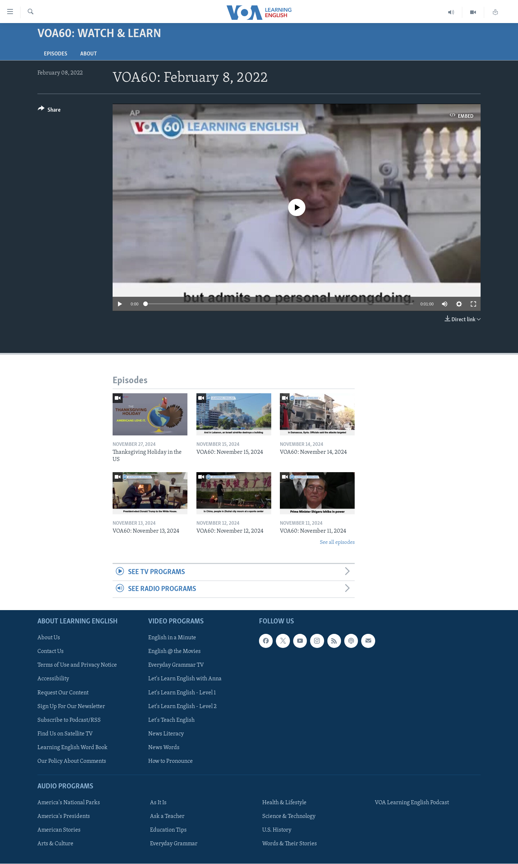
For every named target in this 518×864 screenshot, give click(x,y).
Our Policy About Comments (71, 761)
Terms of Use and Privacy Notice (77, 665)
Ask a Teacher (167, 817)
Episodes (55, 54)
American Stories (59, 830)
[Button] (49, 111)
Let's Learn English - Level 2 (182, 706)
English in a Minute (172, 638)
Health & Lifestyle (284, 803)
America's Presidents (63, 817)
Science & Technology (288, 817)
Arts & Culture (55, 844)
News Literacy (166, 734)
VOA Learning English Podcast (412, 803)
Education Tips (168, 830)
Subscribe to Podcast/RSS (69, 720)
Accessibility (53, 679)
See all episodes (337, 542)
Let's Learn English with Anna (185, 679)
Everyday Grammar (173, 844)
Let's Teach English (171, 720)
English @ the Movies (174, 652)
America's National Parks (68, 803)
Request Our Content (62, 693)
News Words (164, 748)
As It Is (158, 803)
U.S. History (276, 830)
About (88, 54)
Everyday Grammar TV (176, 665)
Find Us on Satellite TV (65, 734)
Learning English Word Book (72, 748)
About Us (48, 638)
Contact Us (50, 652)
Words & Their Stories (289, 844)
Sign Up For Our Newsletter (71, 706)
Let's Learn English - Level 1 (182, 693)
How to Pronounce (170, 761)
